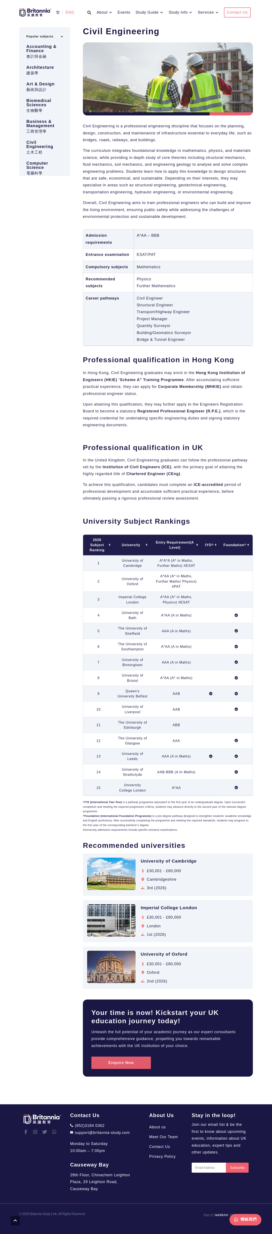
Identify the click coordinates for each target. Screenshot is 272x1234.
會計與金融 (36, 72)
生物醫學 (34, 127)
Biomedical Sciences (38, 118)
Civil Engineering (39, 160)
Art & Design (40, 100)
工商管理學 (36, 147)
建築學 (32, 89)
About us (157, 1127)
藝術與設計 (36, 106)
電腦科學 (34, 189)
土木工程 (34, 168)
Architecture (40, 83)
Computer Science (37, 181)
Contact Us (159, 1147)
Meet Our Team (163, 1137)
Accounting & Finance (41, 64)
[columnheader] (98, 768)
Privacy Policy (162, 1156)
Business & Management (40, 139)
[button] (89, 12)
